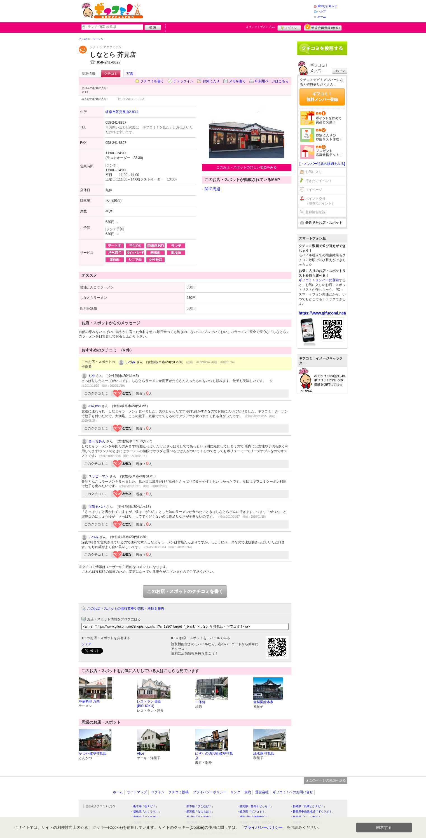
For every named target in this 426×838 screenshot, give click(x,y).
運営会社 (262, 792)
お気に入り (211, 81)
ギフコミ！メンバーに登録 (319, 280)
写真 (130, 74)
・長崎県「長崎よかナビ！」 (308, 806)
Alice (140, 753)
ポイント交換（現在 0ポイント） (320, 201)
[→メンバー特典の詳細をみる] (322, 164)
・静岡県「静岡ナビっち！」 (255, 806)
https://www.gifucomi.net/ (322, 313)
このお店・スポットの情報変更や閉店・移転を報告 (125, 609)
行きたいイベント (318, 181)
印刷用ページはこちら (272, 81)
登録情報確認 (315, 212)
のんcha (94, 406)
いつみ (130, 362)
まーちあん (96, 441)
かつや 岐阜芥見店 (92, 753)
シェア (86, 644)
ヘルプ (321, 11)
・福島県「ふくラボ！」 (145, 811)
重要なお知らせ (327, 6)
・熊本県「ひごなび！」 (199, 806)
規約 (247, 792)
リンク (235, 792)
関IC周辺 (212, 189)
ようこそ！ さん (260, 26)
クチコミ (111, 74)
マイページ (313, 190)
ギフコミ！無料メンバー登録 (322, 96)
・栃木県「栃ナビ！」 (144, 806)
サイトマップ (137, 792)
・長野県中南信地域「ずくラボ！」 (312, 811)
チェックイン (183, 81)
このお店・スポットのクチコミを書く (185, 591)
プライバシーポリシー (209, 792)
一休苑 (200, 702)
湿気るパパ (96, 507)
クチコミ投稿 (178, 792)
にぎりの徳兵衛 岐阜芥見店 (214, 756)
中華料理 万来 (89, 701)
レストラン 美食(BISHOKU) (149, 703)
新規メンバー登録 (323, 27)
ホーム (321, 16)
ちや (91, 376)
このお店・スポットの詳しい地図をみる (246, 167)
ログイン (289, 27)
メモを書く (237, 81)
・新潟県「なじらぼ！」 (199, 811)
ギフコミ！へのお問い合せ (293, 792)
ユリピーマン (98, 476)
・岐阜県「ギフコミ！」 (252, 811)
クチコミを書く (152, 81)
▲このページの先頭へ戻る (326, 780)
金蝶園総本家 (263, 702)
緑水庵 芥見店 (263, 753)
